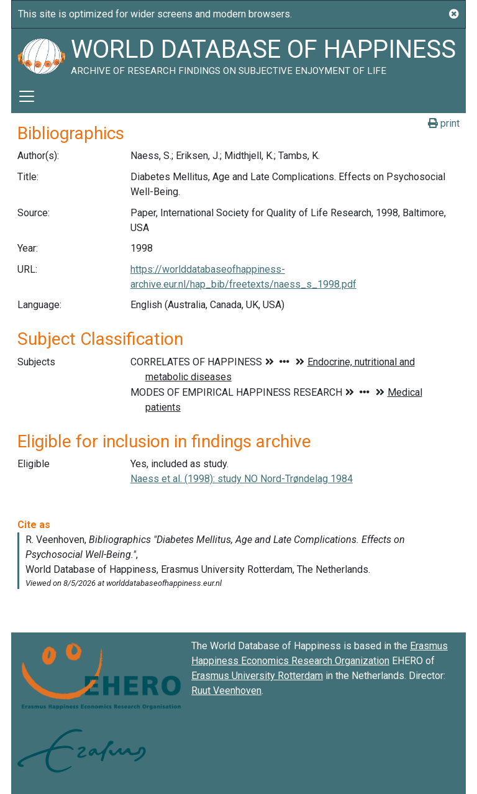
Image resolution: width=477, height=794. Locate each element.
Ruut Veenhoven (226, 690)
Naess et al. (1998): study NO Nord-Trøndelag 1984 (241, 479)
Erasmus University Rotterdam (257, 676)
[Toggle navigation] (26, 96)
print (444, 123)
